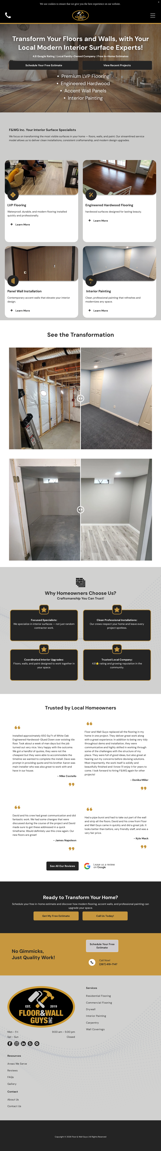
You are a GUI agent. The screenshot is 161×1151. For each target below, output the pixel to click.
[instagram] (16, 1044)
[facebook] (9, 1044)
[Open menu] (152, 7)
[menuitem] (120, 996)
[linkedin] (23, 1044)
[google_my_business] (36, 1044)
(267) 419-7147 (108, 964)
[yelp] (30, 1044)
